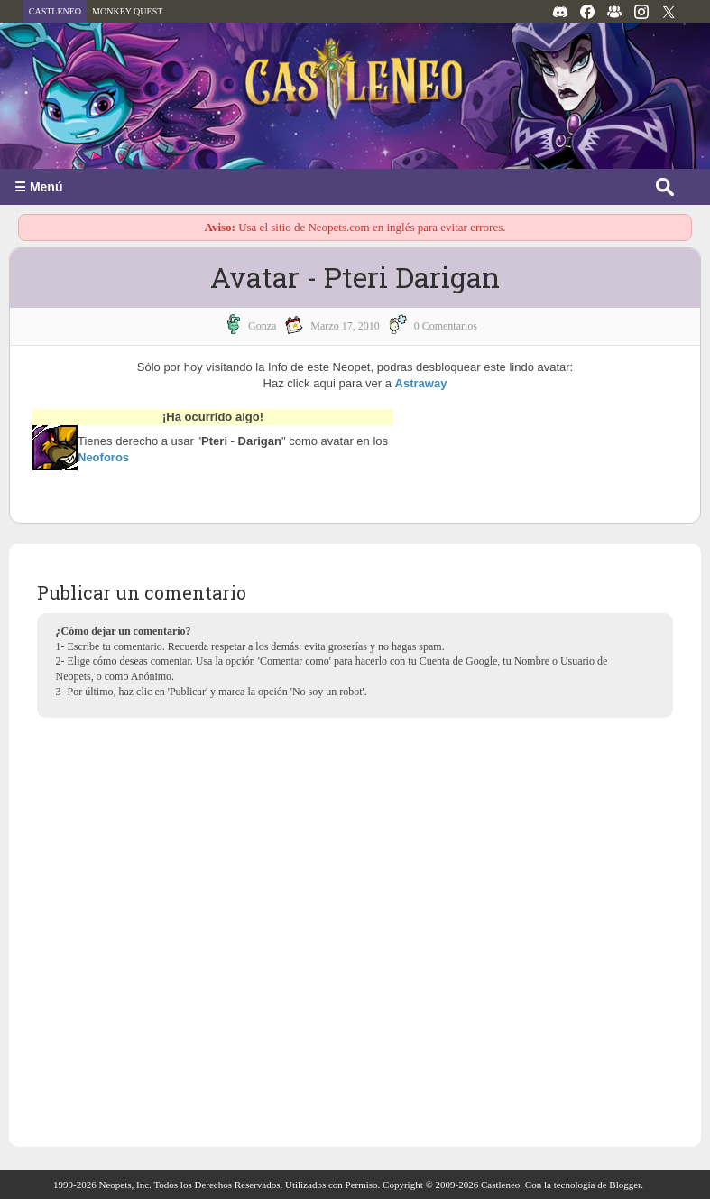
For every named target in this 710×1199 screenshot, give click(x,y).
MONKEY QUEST (127, 11)
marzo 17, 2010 (344, 326)
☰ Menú (38, 187)
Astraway (421, 383)
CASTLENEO (55, 11)
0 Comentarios (445, 326)
